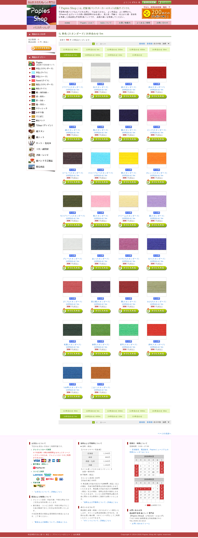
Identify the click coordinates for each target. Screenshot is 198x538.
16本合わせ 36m (159, 49)
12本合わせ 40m (70, 49)
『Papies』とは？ (86, 23)
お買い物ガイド (124, 23)
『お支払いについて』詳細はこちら (47, 492)
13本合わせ (137, 55)
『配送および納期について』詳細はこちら (50, 522)
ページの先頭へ (164, 433)
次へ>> (103, 44)
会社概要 (77, 534)
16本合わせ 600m (93, 55)
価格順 (142, 44)
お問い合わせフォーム (141, 523)
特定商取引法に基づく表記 (38, 534)
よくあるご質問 (143, 23)
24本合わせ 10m (115, 55)
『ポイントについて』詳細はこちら (96, 520)
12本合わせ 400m (137, 49)
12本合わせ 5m (92, 49)
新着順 (150, 44)
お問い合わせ (162, 23)
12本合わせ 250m (115, 49)
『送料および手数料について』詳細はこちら (100, 502)
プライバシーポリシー (61, 534)
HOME (68, 23)
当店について (105, 23)
